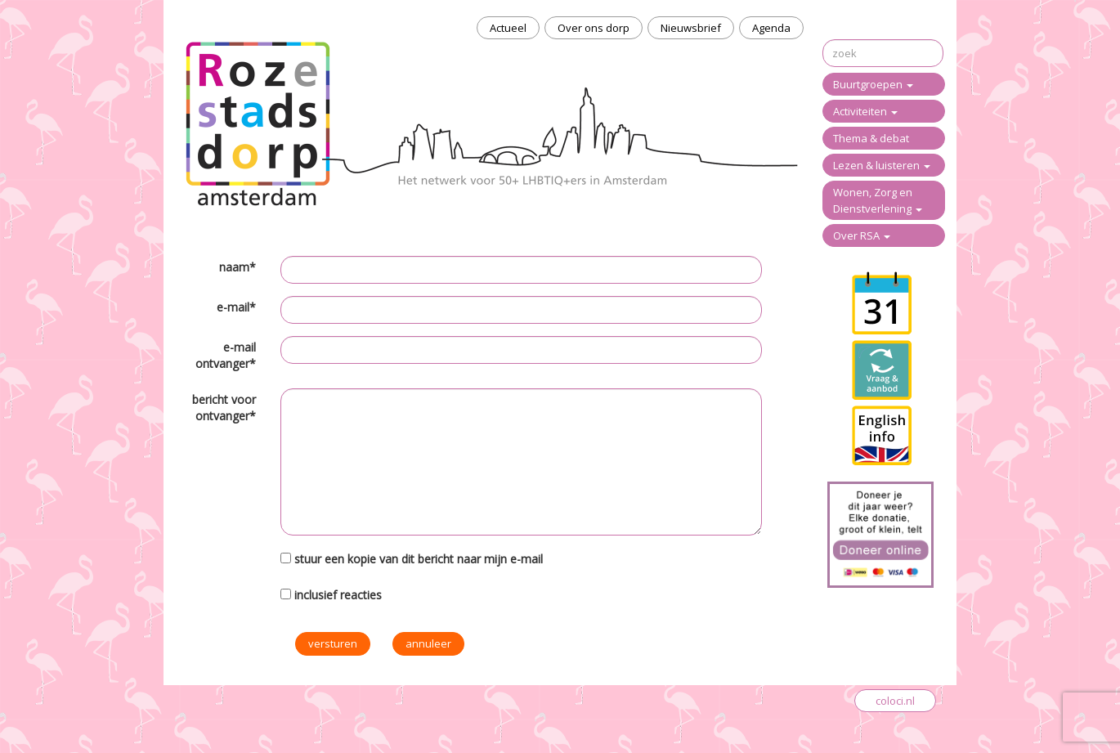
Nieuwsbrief (691, 27)
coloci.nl (895, 700)
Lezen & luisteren (881, 165)
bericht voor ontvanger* (224, 408)
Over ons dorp (593, 27)
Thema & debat (871, 138)
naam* (237, 267)
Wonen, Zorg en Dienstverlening (877, 200)
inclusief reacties (338, 595)
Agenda (771, 27)
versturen (332, 643)
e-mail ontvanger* (225, 355)
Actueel (508, 27)
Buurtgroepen (873, 84)
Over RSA (861, 235)
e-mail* (236, 307)
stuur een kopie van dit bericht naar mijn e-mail (418, 559)
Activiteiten (865, 111)
